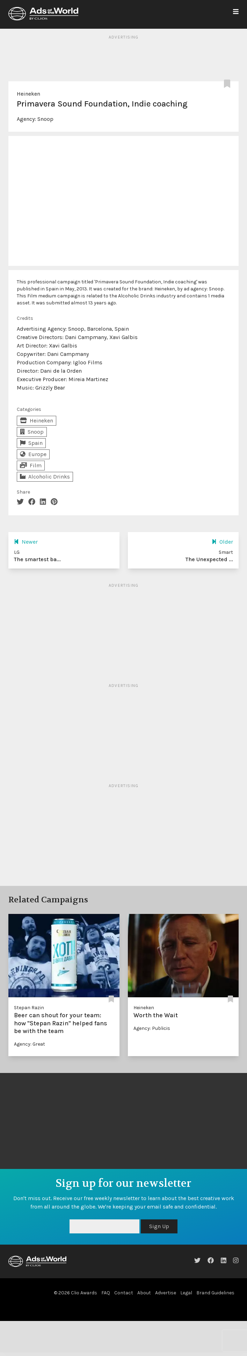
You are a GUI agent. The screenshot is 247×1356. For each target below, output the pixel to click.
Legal (186, 1293)
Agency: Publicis (151, 1028)
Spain (31, 443)
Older (222, 541)
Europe (33, 454)
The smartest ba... (37, 559)
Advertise (165, 1293)
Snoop (45, 119)
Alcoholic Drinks (45, 476)
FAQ (105, 1293)
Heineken (28, 93)
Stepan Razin (29, 1008)
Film (31, 465)
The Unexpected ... (209, 559)
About (144, 1293)
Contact (123, 1293)
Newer (26, 541)
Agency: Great (29, 1044)
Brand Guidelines (215, 1293)
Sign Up (159, 1226)
